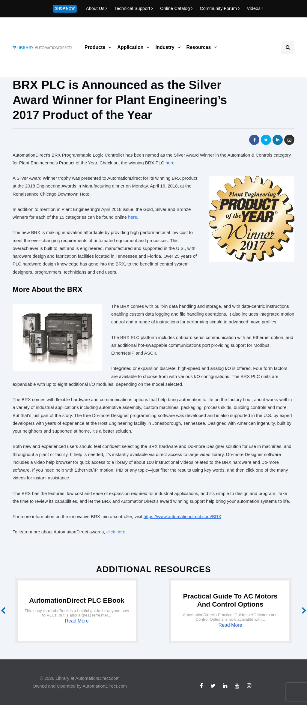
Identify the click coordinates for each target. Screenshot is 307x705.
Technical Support (134, 8)
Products (95, 47)
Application (130, 47)
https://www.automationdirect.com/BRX (182, 516)
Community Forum (220, 8)
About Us (97, 8)
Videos (255, 8)
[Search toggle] (287, 47)
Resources (198, 47)
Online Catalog (177, 8)
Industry (164, 47)
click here (115, 531)
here (169, 162)
